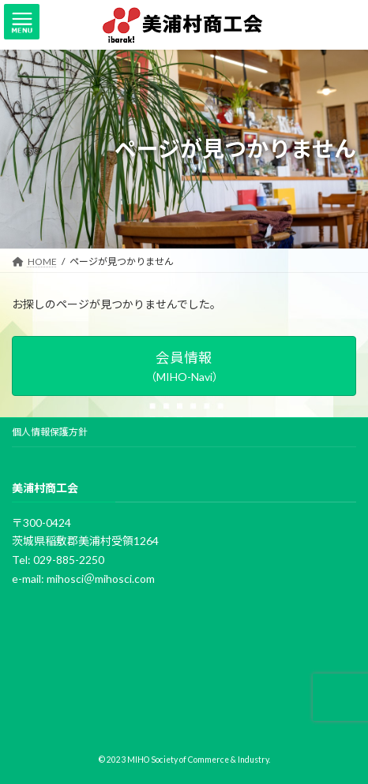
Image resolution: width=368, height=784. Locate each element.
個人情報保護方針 (50, 432)
